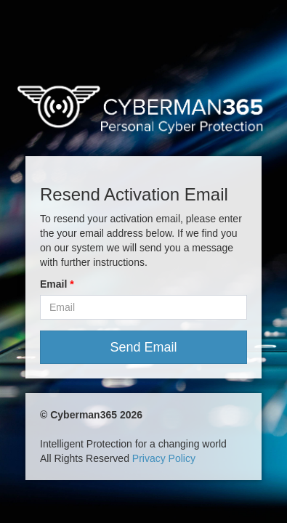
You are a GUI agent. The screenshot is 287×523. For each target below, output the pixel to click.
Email (53, 284)
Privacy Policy (163, 458)
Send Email (143, 347)
